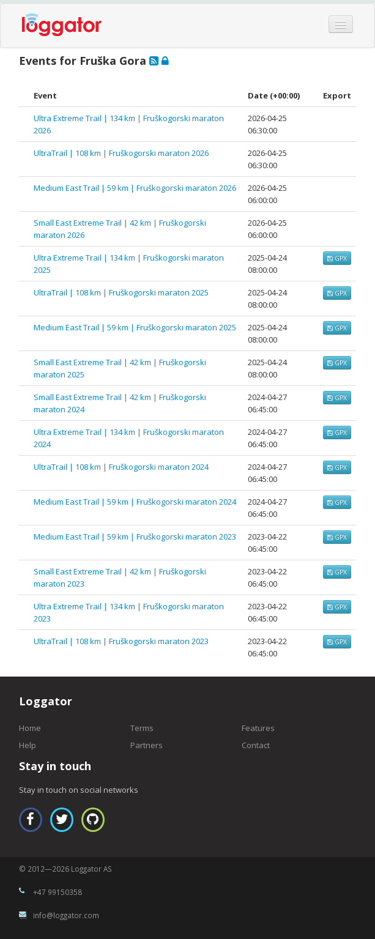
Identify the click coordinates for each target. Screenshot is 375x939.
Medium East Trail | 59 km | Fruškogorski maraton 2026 (135, 187)
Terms (142, 727)
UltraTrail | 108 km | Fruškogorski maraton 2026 (121, 152)
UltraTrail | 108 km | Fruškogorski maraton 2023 (121, 641)
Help (27, 745)
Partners (146, 745)
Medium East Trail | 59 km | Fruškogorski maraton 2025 (135, 327)
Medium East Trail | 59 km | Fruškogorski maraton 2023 (135, 536)
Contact (256, 745)
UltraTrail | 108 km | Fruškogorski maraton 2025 (121, 292)
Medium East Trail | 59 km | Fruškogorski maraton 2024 (135, 501)
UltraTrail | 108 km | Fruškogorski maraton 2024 (121, 466)
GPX (337, 258)
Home (30, 727)
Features (258, 727)
